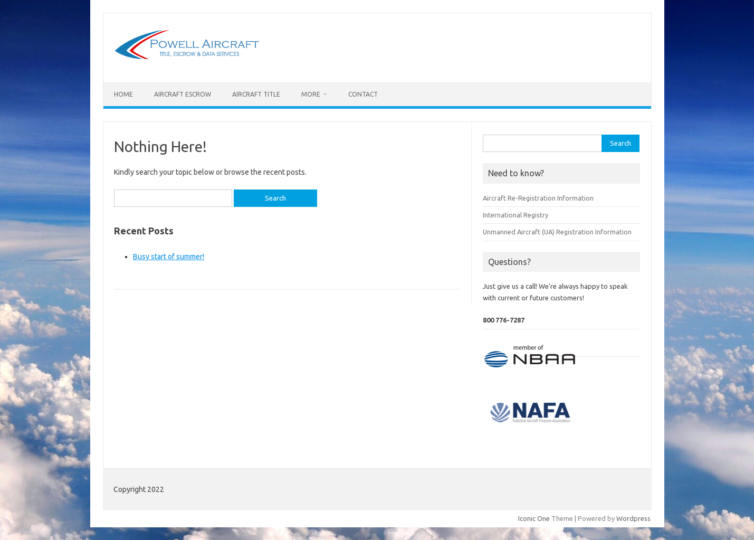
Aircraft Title (256, 94)
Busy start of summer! (168, 256)
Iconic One (534, 518)
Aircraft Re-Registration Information (538, 198)
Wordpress (633, 518)
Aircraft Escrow (182, 94)
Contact (363, 94)
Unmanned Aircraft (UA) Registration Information (557, 231)
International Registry (515, 215)
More (310, 94)
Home (123, 94)
